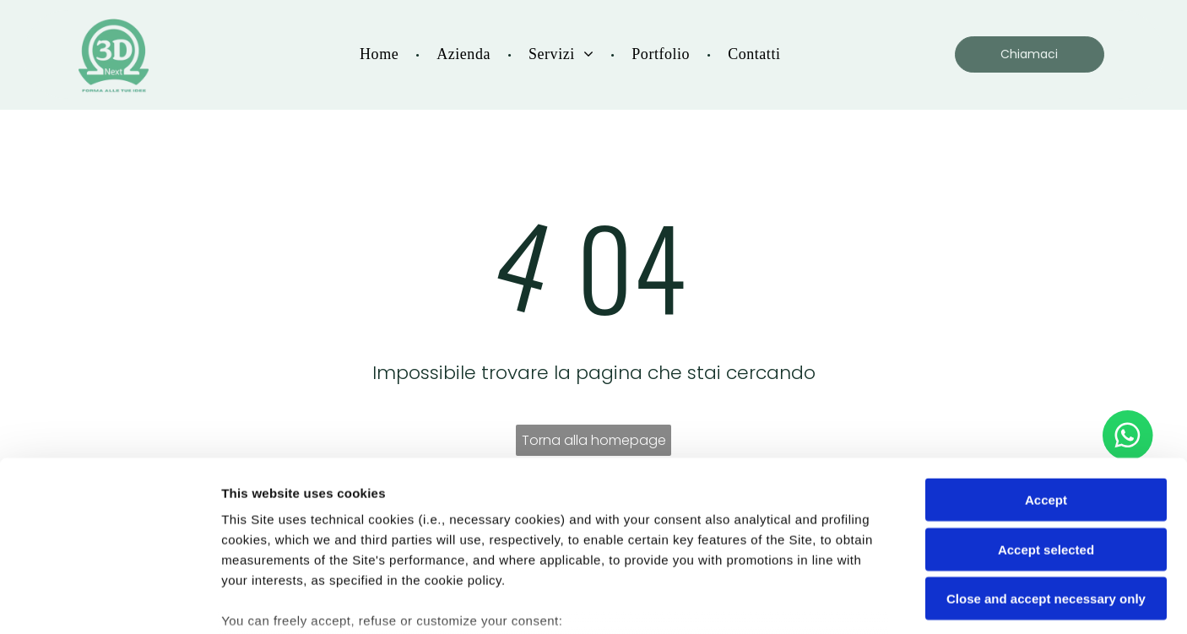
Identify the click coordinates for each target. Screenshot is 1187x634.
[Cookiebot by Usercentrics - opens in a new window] (109, 601)
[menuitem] (381, 57)
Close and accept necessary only (1046, 472)
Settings (858, 600)
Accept (1046, 373)
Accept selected (1046, 422)
